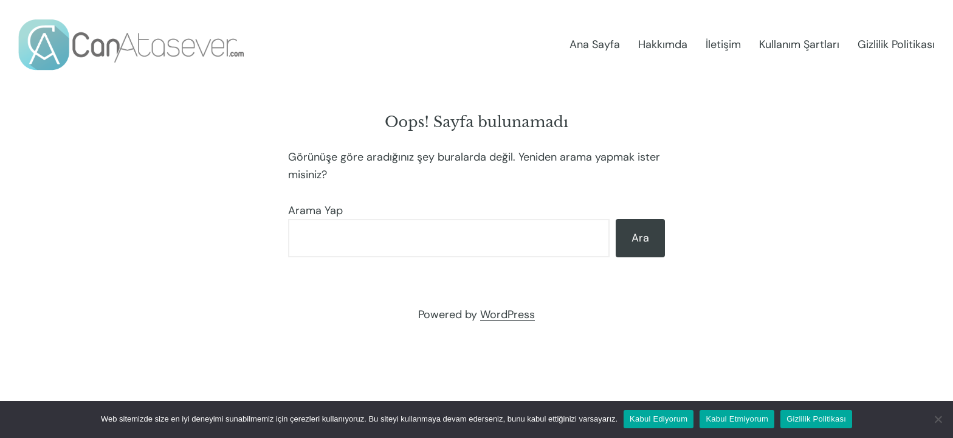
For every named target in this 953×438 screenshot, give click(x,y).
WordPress (507, 314)
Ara (640, 238)
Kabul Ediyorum (658, 418)
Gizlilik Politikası (816, 418)
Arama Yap (315, 210)
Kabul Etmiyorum (737, 418)
